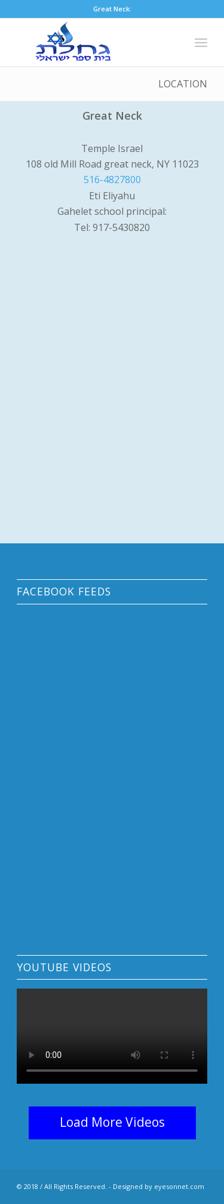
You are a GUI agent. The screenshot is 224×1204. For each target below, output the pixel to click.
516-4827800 (112, 179)
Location (182, 83)
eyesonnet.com (179, 1186)
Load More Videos (112, 1122)
